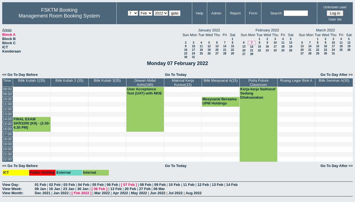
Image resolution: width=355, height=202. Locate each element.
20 (216, 49)
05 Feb (98, 185)
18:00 (7, 139)
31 (193, 57)
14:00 (7, 119)
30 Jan (82, 189)
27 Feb (145, 189)
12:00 (7, 109)
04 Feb (83, 185)
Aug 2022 (194, 193)
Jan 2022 (61, 193)
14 (224, 46)
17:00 (7, 134)
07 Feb (129, 185)
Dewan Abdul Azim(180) (145, 82)
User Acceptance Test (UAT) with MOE (144, 91)
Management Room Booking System (59, 16)
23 (185, 53)
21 (224, 49)
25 (201, 53)
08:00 (7, 89)
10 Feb (174, 185)
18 (201, 49)
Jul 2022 (175, 193)
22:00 (7, 159)
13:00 (7, 114)
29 (232, 53)
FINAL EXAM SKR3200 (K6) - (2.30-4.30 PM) (32, 123)
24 (193, 53)
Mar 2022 (102, 193)
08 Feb (145, 185)
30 (185, 57)
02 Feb (55, 185)
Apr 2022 (120, 193)
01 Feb (40, 185)
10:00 (7, 99)
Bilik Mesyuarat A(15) (221, 80)
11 (201, 46)
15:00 (7, 124)
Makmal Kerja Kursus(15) (183, 82)
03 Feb (69, 185)
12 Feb (203, 185)
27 (216, 53)
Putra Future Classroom (258, 82)
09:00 (7, 94)
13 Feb (217, 185)
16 (185, 49)
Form (253, 13)
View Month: (12, 193)
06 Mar (159, 189)
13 (216, 46)
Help (199, 13)
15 (232, 46)
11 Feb (188, 185)
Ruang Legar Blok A (296, 80)
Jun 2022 (158, 193)
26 (209, 53)
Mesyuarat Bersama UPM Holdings (219, 101)
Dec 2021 (42, 193)
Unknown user (334, 7)
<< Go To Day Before (20, 75)
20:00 (7, 149)
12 (209, 46)
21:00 (7, 154)
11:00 (7, 104)
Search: (276, 13)
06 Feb (112, 185)
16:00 (7, 129)
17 (193, 49)
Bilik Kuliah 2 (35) (70, 80)
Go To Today (176, 75)
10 (193, 46)
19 (209, 49)
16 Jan (54, 189)
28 (224, 53)
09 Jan (40, 189)
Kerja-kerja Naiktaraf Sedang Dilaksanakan (257, 93)
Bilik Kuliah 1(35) (31, 80)
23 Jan (68, 189)
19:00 (7, 144)
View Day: (10, 185)
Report (235, 13)
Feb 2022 (81, 193)
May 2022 (139, 193)
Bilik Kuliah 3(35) (107, 80)
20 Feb (130, 189)
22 (232, 49)
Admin (216, 13)
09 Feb (160, 185)
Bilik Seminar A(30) (334, 80)
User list (334, 19)
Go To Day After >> (337, 75)
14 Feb (232, 185)
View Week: (12, 189)
